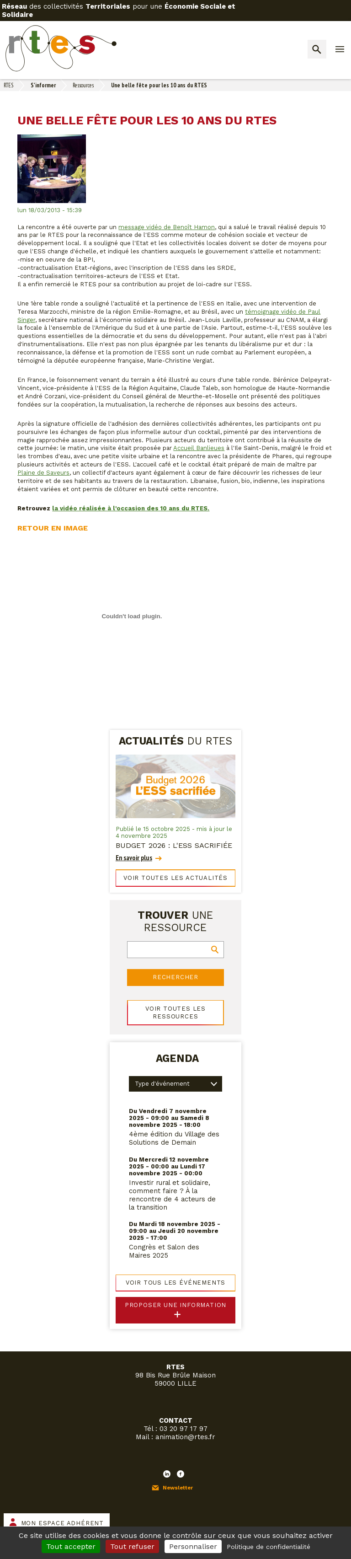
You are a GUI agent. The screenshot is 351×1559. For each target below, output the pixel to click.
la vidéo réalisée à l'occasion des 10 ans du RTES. (130, 508)
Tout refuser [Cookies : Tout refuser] (132, 1546)
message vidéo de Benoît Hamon (166, 227)
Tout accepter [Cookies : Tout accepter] (71, 1546)
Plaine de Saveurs (43, 472)
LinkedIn (166, 1474)
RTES (8, 85)
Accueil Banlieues (198, 448)
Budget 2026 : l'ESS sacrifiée (174, 845)
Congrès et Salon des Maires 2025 (164, 1251)
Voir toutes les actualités (175, 877)
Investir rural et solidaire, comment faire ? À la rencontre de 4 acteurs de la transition (172, 1195)
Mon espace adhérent (62, 1523)
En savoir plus (134, 857)
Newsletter (178, 1487)
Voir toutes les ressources (175, 1012)
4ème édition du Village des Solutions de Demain (174, 1138)
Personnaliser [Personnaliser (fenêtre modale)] (193, 1546)
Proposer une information (176, 1305)
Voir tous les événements (176, 1282)
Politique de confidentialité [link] (268, 1546)
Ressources (83, 85)
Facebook (180, 1474)
